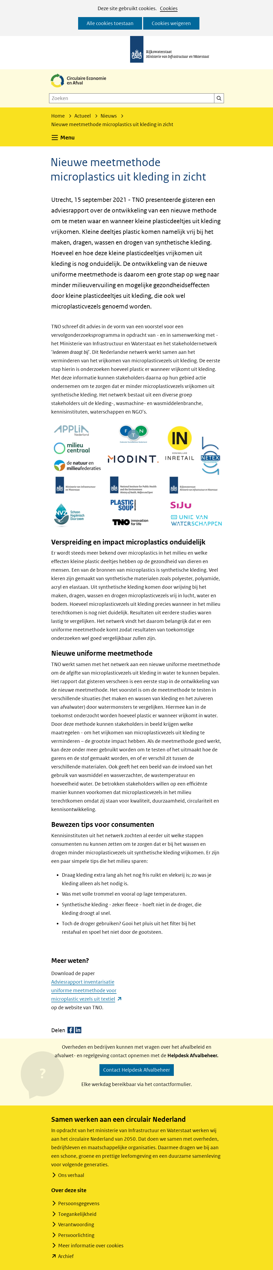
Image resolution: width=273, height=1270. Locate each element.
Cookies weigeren (171, 23)
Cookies (169, 8)
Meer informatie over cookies (90, 1246)
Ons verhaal (71, 1175)
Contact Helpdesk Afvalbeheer (136, 1070)
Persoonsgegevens (78, 1203)
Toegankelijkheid (77, 1214)
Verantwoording (76, 1224)
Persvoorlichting (76, 1235)
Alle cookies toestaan (110, 23)
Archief (66, 1256)
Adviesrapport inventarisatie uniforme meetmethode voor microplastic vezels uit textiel (86, 990)
